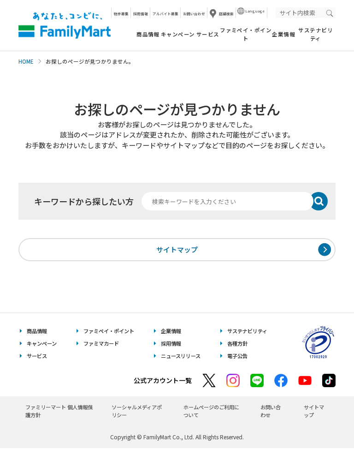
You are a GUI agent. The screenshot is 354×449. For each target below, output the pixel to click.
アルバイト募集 (165, 13)
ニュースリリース (181, 357)
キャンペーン (178, 34)
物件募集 (121, 13)
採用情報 (140, 13)
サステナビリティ (315, 34)
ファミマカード (101, 344)
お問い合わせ (194, 13)
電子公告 (237, 357)
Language (255, 10)
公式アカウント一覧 (163, 381)
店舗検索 (226, 13)
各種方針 (237, 344)
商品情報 (147, 34)
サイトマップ (177, 250)
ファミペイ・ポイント (245, 34)
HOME (26, 61)
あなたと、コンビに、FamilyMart (64, 25)
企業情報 (283, 34)
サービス (207, 34)
